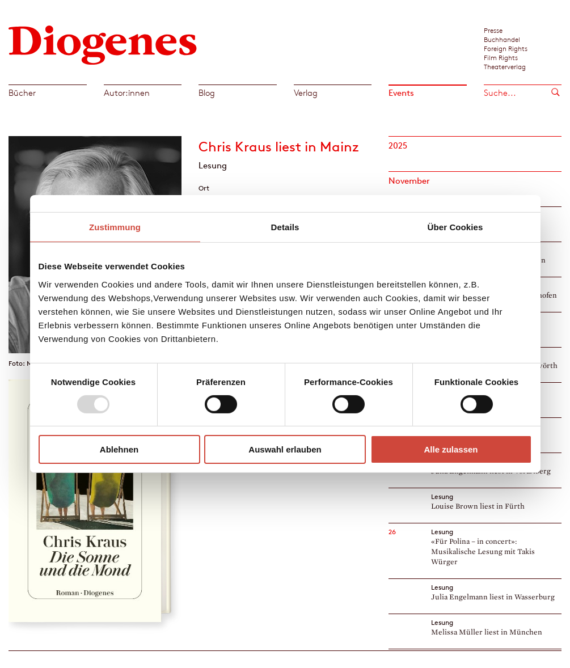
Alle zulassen (451, 449)
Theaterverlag (505, 66)
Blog (207, 92)
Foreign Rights (505, 48)
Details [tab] (285, 227)
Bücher (22, 92)
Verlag (306, 92)
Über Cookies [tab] (455, 227)
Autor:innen (127, 92)
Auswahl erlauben (284, 449)
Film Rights (501, 57)
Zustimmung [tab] (115, 227)
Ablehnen (119, 449)
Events (401, 92)
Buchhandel (502, 39)
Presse (493, 30)
